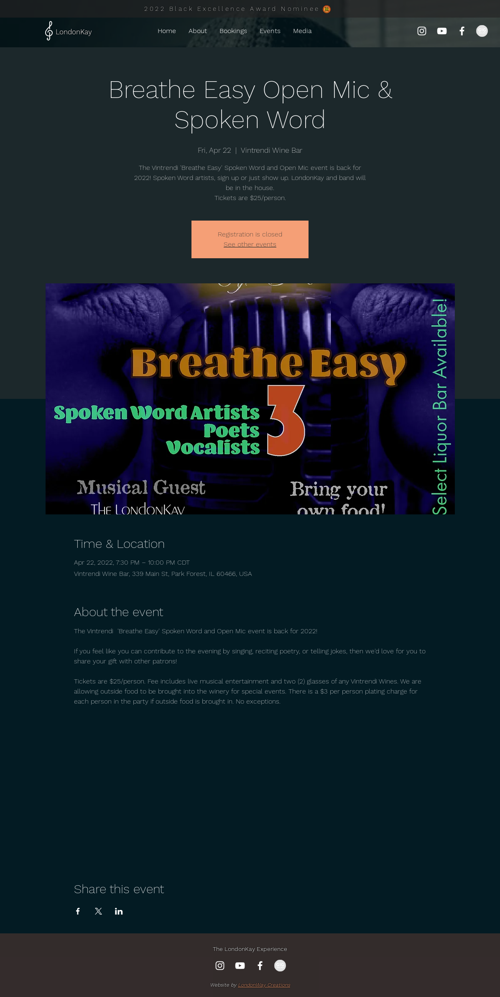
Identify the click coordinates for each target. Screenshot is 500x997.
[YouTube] (442, 31)
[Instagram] (422, 31)
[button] (270, 31)
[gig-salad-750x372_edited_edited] (482, 31)
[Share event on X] (98, 911)
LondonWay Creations (264, 985)
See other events (250, 244)
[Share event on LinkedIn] (119, 911)
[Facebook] (462, 31)
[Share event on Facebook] (78, 911)
